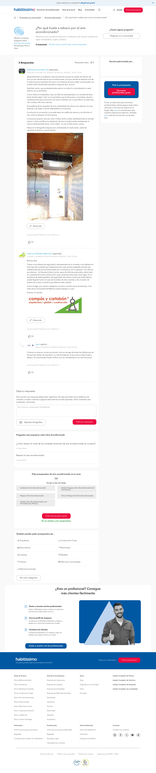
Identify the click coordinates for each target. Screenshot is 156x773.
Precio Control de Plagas (23, 719)
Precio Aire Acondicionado (24, 697)
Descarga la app (53, 738)
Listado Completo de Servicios (124, 680)
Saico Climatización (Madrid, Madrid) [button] (50, 347)
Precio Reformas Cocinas (23, 706)
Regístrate (17, 734)
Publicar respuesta (84, 422)
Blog (81, 680)
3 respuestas (41, 44)
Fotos (82, 689)
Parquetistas (51, 697)
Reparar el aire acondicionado (30, 455)
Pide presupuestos (133, 10)
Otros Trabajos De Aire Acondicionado (77, 496)
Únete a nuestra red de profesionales (46, 646)
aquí (116, 110)
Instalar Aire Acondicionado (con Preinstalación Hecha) (33, 503)
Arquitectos (51, 719)
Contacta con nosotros (121, 730)
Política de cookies (85, 754)
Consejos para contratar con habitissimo (28, 738)
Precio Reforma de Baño (22, 680)
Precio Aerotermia (20, 684)
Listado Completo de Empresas (124, 684)
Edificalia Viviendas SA (37, 70)
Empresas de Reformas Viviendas (59, 693)
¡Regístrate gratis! (87, 3)
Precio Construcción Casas (23, 693)
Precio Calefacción (20, 715)
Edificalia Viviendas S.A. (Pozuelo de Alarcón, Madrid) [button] (49, 73)
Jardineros (51, 702)
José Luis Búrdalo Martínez (39, 254)
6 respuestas (21, 448)
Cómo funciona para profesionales (59, 730)
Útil (31, 242)
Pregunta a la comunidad (121, 36)
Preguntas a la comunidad (30, 18)
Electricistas (51, 711)
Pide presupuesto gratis (56, 516)
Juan (37, 344)
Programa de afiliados (88, 738)
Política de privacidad (66, 754)
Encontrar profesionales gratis (121, 92)
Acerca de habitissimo (88, 730)
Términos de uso (46, 754)
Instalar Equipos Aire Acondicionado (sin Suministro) (77, 489)
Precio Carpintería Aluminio (24, 711)
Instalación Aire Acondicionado (33, 488)
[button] (19, 31)
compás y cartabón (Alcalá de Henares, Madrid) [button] (46, 256)
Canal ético (84, 734)
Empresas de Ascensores (56, 680)
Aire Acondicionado (53, 18)
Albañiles (50, 715)
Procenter (83, 693)
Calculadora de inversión (56, 743)
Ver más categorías (28, 578)
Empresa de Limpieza (54, 684)
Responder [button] (36, 226)
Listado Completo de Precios (123, 676)
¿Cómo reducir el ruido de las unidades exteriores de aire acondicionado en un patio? (56, 444)
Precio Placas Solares (21, 702)
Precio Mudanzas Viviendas (23, 689)
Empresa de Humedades (56, 689)
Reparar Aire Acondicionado (32, 496)
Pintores (50, 706)
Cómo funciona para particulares (26, 730)
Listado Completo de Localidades (125, 689)
